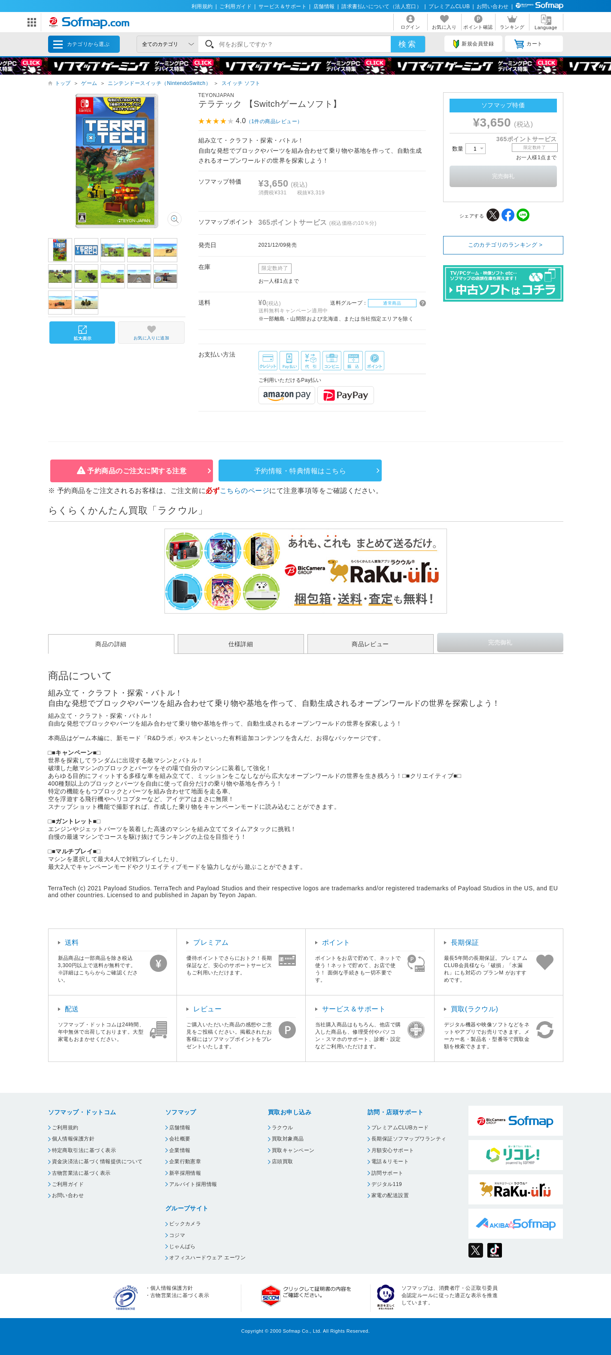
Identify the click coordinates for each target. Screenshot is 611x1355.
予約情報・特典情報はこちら (300, 471)
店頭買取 (282, 1161)
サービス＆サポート (282, 6)
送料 (72, 942)
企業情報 (180, 1150)
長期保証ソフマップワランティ (409, 1139)
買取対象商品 (288, 1139)
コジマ (177, 1235)
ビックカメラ (185, 1224)
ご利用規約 (65, 1128)
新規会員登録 (473, 44)
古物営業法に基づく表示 (81, 1173)
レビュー (207, 1009)
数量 (469, 148)
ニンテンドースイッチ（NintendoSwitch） (159, 83)
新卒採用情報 (185, 1173)
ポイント (336, 942)
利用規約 (202, 6)
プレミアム (210, 942)
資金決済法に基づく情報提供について (97, 1161)
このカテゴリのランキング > (505, 245)
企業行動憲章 (185, 1161)
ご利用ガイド (235, 6)
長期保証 (465, 942)
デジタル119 (386, 1184)
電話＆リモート (390, 1161)
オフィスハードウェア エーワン (207, 1258)
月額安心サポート (392, 1150)
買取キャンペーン (293, 1150)
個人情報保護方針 (73, 1139)
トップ (63, 83)
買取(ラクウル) (475, 1009)
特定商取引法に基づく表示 (84, 1150)
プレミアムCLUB (449, 6)
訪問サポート (387, 1173)
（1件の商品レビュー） (274, 121)
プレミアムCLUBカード (400, 1128)
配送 (72, 1009)
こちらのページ (244, 490)
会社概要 (180, 1139)
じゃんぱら (182, 1246)
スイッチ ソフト (241, 83)
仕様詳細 (240, 644)
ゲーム (89, 83)
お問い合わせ (493, 6)
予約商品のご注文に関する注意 (136, 471)
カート (528, 44)
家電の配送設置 (390, 1195)
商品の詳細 (110, 644)
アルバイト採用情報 (193, 1184)
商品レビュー (370, 644)
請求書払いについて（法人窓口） (381, 6)
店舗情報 (324, 6)
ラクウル (282, 1128)
